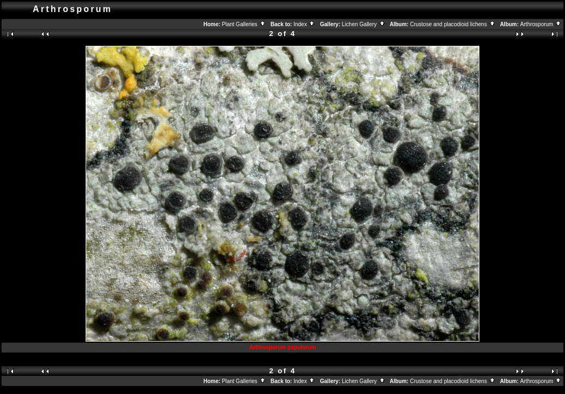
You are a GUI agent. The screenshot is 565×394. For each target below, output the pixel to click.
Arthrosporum (541, 24)
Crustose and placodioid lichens (453, 24)
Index (304, 24)
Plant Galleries (244, 24)
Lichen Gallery (364, 24)
